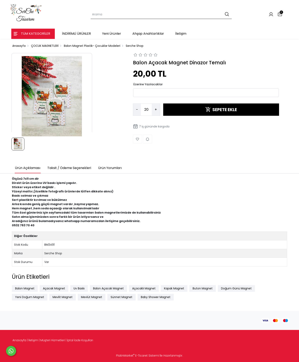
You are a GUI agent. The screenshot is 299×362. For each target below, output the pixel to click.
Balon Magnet (24, 288)
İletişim (33, 340)
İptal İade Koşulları (80, 340)
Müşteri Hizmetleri (52, 340)
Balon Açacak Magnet (108, 288)
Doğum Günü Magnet (236, 288)
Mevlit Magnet (63, 297)
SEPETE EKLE (221, 110)
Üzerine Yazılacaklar (148, 84)
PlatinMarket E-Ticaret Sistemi (137, 356)
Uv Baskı (79, 288)
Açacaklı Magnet (144, 288)
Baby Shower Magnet (155, 297)
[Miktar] (146, 110)
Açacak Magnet (54, 288)
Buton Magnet (203, 288)
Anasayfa (19, 340)
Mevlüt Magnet (91, 297)
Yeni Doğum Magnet (29, 297)
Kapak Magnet (174, 288)
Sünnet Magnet (121, 297)
